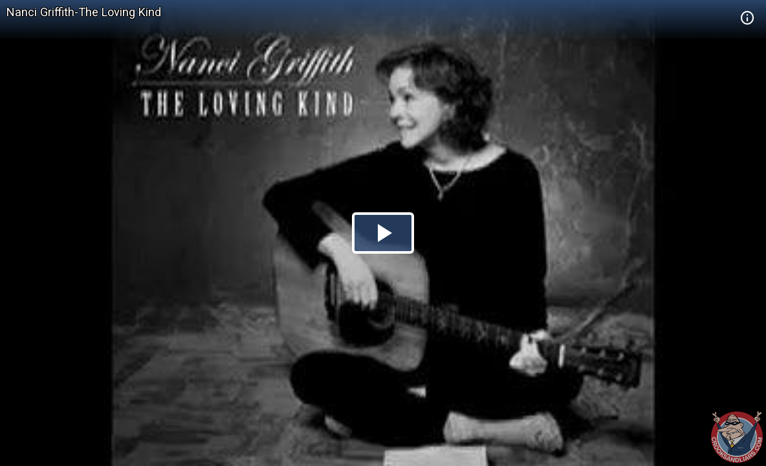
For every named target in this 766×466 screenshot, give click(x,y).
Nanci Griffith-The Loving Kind (83, 12)
